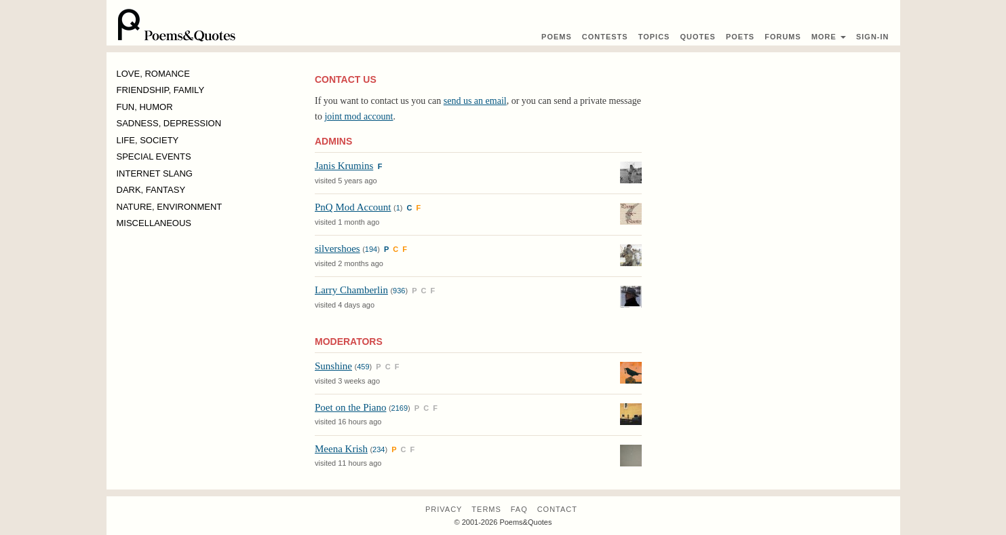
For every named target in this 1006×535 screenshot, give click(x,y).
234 (378, 449)
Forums (783, 37)
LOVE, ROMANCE (153, 74)
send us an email (475, 101)
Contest (605, 37)
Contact (557, 509)
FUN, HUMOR (145, 107)
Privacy (443, 509)
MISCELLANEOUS (154, 223)
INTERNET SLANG (155, 173)
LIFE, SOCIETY (148, 140)
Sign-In (872, 37)
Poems (556, 37)
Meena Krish (341, 448)
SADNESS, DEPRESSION (169, 123)
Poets (740, 37)
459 (363, 367)
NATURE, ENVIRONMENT (170, 207)
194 (371, 249)
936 (399, 291)
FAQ (519, 509)
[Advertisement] (776, 168)
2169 (399, 408)
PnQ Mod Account (353, 207)
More (828, 37)
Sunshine (333, 366)
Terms (486, 509)
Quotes (697, 37)
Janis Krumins (344, 165)
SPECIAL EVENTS (154, 156)
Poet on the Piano (350, 407)
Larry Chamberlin (351, 289)
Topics (654, 37)
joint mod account (358, 116)
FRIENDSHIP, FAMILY (161, 90)
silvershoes (337, 248)
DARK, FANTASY (151, 190)
